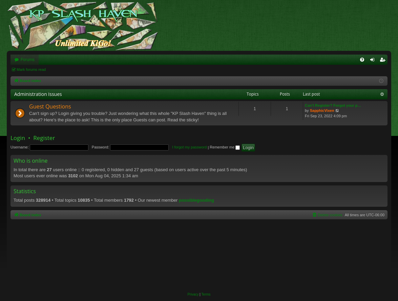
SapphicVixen (322, 110)
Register (44, 138)
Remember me (225, 147)
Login (18, 138)
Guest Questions (50, 106)
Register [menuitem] (383, 61)
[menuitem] (362, 60)
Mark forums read (31, 69)
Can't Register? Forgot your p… (333, 105)
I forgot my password (189, 147)
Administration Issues (38, 94)
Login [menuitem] (373, 61)
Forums (28, 59)
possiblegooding (196, 200)
